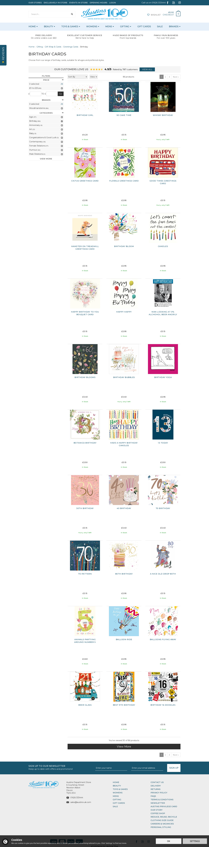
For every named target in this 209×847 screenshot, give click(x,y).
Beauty (117, 786)
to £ (43, 94)
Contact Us (157, 782)
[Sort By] (78, 77)
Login (112, 2)
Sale (115, 806)
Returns (155, 789)
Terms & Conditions (162, 799)
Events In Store (78, 2)
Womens (117, 792)
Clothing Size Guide (162, 820)
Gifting (117, 799)
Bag (177, 13)
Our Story (156, 810)
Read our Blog (173, 2)
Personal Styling (161, 827)
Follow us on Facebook (167, 2)
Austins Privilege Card (164, 806)
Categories (51, 113)
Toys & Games (120, 789)
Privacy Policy (159, 792)
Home (116, 782)
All (62, 84)
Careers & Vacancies (162, 824)
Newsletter (158, 803)
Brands (53, 100)
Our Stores (35, 2)
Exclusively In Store (55, 2)
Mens (116, 796)
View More (124, 746)
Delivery (156, 786)
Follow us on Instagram (179, 2)
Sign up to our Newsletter (61, 767)
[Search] (49, 14)
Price (53, 80)
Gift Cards (119, 803)
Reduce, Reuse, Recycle (164, 817)
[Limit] (94, 77)
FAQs (153, 796)
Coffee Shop (158, 813)
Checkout (168, 15)
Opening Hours (98, 2)
